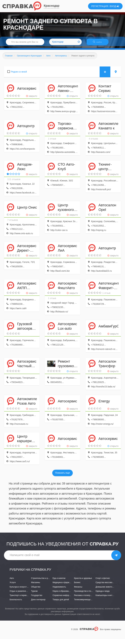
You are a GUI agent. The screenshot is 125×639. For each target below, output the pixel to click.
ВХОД (114, 6)
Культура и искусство (19, 589)
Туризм (34, 593)
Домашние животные (105, 589)
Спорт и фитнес (103, 580)
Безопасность (16, 601)
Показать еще (62, 475)
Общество (35, 589)
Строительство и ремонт (42, 580)
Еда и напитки (59, 580)
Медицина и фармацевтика (65, 584)
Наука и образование (62, 593)
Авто (12, 580)
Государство (36, 597)
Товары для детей (61, 601)
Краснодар (51, 5)
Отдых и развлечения (19, 593)
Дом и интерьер (38, 601)
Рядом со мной (19, 73)
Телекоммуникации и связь (86, 601)
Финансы (78, 589)
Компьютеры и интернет (107, 597)
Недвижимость (59, 589)
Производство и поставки (85, 593)
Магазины (35, 584)
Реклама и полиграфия (84, 597)
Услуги (13, 584)
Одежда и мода (103, 593)
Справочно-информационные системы (70, 597)
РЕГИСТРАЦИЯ (99, 6)
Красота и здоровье (83, 580)
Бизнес (77, 584)
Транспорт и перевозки (20, 597)
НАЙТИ (99, 43)
